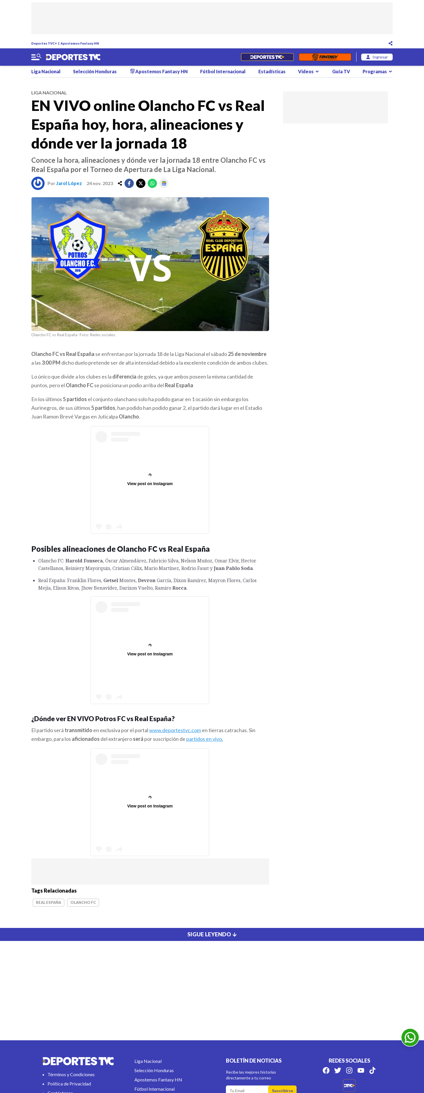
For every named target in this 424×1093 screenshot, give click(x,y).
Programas (378, 71)
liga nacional (49, 92)
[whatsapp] (152, 183)
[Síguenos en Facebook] (326, 1070)
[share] (120, 183)
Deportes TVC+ (44, 43)
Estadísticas (272, 71)
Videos (308, 71)
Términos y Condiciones (71, 1074)
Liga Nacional (46, 71)
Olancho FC (83, 902)
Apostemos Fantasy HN (80, 43)
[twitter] (140, 183)
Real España (48, 902)
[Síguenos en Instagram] (349, 1070)
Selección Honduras (95, 71)
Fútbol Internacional (223, 71)
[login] (377, 57)
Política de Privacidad (69, 1083)
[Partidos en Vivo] (267, 57)
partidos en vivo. (204, 739)
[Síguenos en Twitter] (337, 1070)
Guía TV (341, 71)
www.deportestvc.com (175, 730)
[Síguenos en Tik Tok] (372, 1070)
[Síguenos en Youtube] (360, 1070)
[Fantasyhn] (325, 57)
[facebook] (129, 183)
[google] (164, 183)
